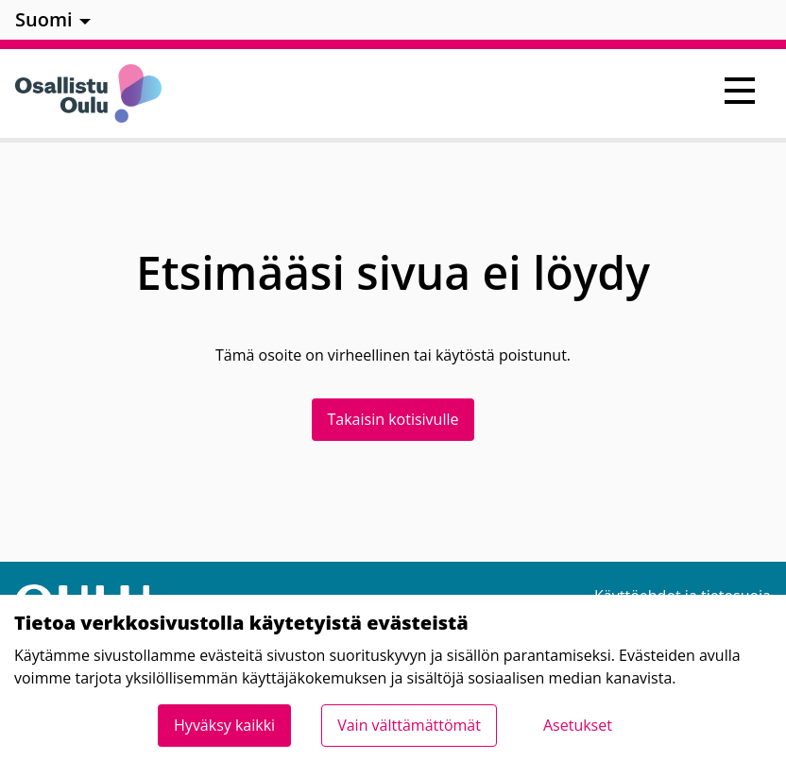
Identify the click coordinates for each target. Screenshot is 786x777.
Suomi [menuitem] (44, 19)
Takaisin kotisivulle (393, 419)
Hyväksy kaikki (224, 725)
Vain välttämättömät (409, 725)
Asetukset (577, 725)
